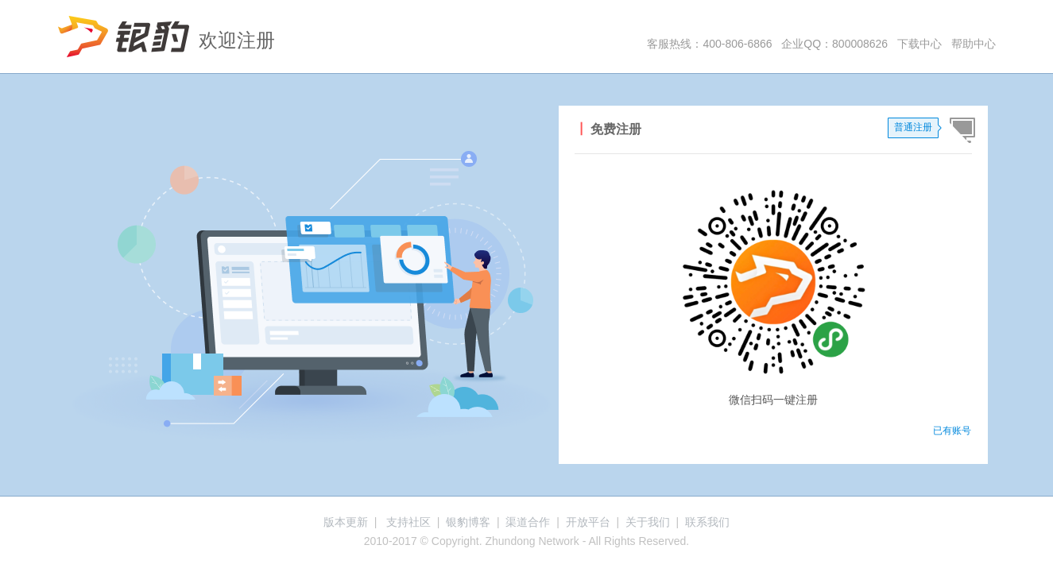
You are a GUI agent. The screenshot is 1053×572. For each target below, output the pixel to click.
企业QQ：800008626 (834, 43)
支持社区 (408, 522)
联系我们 (707, 522)
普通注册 (913, 127)
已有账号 (952, 430)
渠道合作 (527, 522)
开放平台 (588, 522)
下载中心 (919, 43)
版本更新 (345, 522)
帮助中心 (973, 43)
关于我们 (647, 522)
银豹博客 (468, 522)
